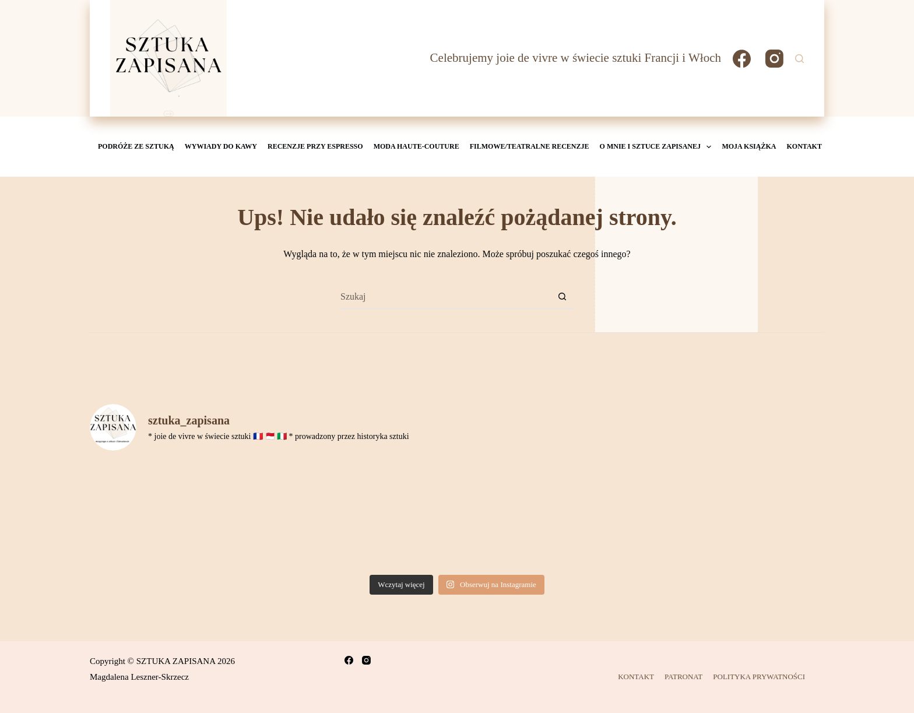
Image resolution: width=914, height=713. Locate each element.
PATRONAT (683, 676)
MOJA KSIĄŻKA (749, 146)
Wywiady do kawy (221, 146)
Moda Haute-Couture (416, 146)
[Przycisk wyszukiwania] (562, 296)
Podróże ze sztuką (136, 146)
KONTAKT (803, 146)
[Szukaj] (799, 58)
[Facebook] (742, 59)
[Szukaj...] (445, 296)
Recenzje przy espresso (315, 146)
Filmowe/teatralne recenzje (529, 146)
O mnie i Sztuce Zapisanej (657, 147)
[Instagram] (774, 59)
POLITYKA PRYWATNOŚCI (759, 676)
